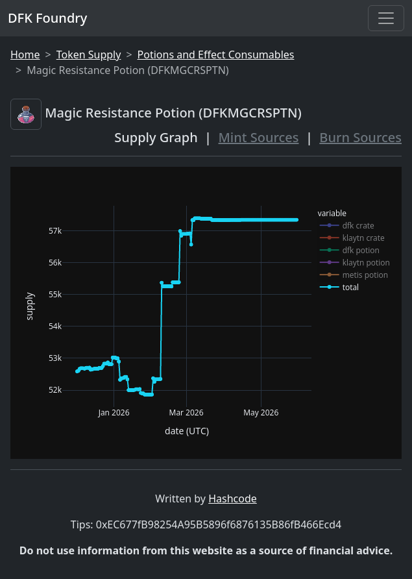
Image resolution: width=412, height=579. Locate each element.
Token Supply (88, 54)
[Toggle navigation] (386, 18)
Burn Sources (360, 137)
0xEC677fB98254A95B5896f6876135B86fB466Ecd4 (218, 524)
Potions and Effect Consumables (216, 54)
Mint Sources (259, 137)
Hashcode (232, 498)
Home (25, 54)
